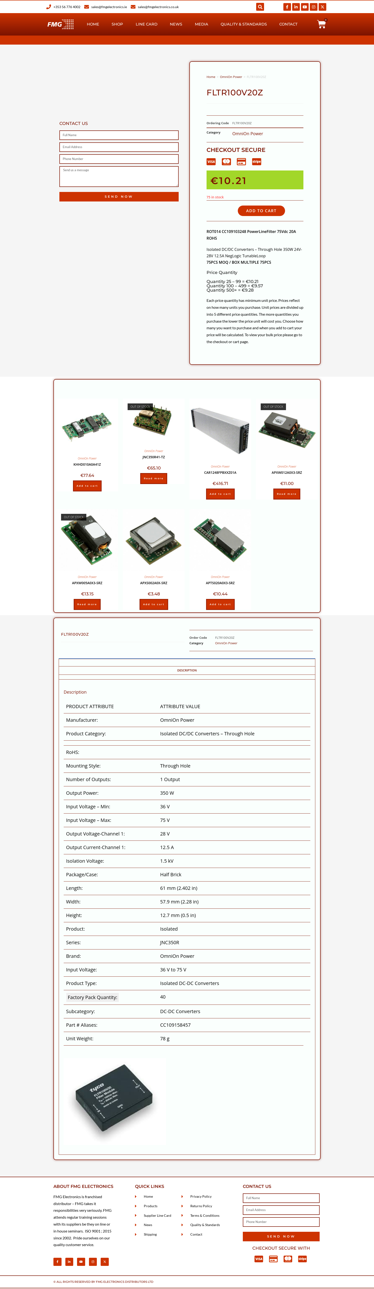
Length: (74, 889)
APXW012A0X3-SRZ (287, 473)
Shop (117, 24)
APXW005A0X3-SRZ (87, 583)
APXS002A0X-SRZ (153, 583)
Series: (73, 943)
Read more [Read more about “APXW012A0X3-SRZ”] (287, 494)
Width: (73, 902)
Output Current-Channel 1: (95, 848)
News (176, 24)
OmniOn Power (231, 77)
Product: (75, 930)
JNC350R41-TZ (154, 457)
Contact (288, 24)
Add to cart (264, 211)
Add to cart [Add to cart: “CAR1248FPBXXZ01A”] (220, 494)
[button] (260, 7)
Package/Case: (82, 875)
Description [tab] (187, 671)
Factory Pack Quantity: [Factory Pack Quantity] (92, 998)
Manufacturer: (82, 721)
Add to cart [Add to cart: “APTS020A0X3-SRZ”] (220, 605)
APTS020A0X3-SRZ (220, 583)
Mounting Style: (83, 766)
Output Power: (82, 794)
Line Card (146, 24)
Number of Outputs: (88, 780)
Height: (74, 916)
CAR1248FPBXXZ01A (220, 473)
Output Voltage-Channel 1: (95, 834)
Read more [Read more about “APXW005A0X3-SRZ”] (87, 605)
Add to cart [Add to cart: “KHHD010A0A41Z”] (87, 486)
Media (201, 24)
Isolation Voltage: (85, 862)
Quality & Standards (244, 24)
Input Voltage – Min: (88, 807)
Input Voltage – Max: (88, 821)
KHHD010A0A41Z (87, 465)
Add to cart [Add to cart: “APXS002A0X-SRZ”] (154, 605)
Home (93, 24)
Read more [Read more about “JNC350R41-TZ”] (154, 479)
